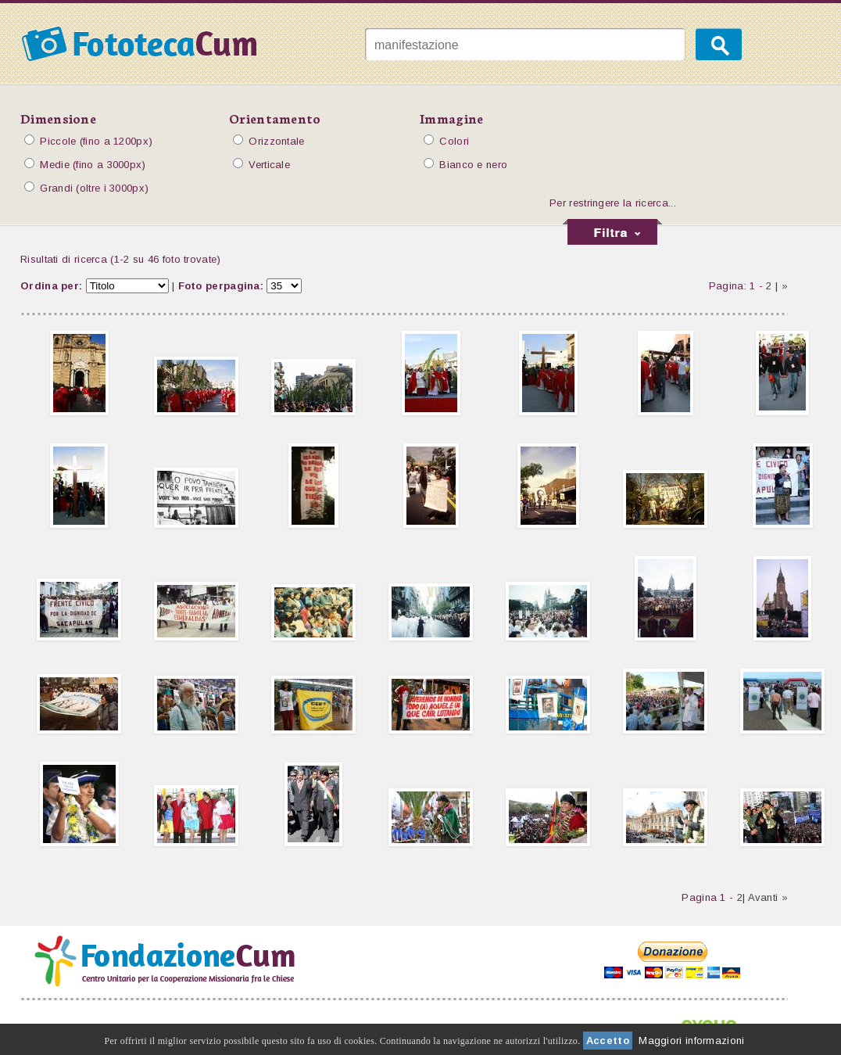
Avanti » (768, 897)
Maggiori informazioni (691, 1040)
